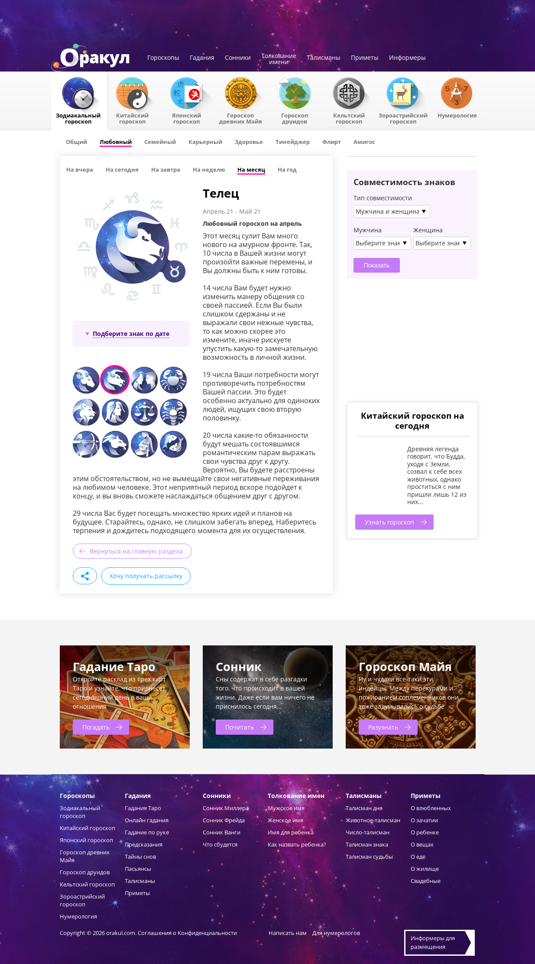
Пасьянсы (138, 869)
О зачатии (424, 820)
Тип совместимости (382, 198)
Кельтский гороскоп (349, 117)
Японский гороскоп (186, 117)
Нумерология (457, 114)
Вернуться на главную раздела (136, 551)
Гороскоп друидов (85, 872)
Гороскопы (163, 58)
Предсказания (143, 844)
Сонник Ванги (221, 832)
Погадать (96, 727)
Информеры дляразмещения (433, 942)
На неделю (209, 169)
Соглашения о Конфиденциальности (188, 933)
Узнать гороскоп (389, 522)
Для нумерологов (336, 933)
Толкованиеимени (278, 59)
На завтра (165, 169)
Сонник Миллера (226, 808)
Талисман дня (364, 808)
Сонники (238, 58)
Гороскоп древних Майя (240, 117)
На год (287, 169)
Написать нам (288, 933)
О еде (418, 856)
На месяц (251, 169)
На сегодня (122, 169)
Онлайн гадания (147, 820)
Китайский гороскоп (132, 117)
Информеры (407, 58)
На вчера (79, 169)
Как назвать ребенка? (297, 844)
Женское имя (285, 820)
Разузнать (383, 727)
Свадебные (426, 881)
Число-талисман (367, 832)
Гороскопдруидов (294, 117)
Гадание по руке (147, 832)
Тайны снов (140, 856)
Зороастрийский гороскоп (403, 117)
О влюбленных (431, 808)
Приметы (365, 58)
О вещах (422, 844)
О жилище (425, 869)
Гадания (202, 58)
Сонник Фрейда (224, 820)
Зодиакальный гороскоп (78, 117)
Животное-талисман (373, 820)
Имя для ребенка (291, 832)
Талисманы (323, 58)
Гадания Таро (143, 808)
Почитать (239, 727)
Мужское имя (286, 808)
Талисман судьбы (369, 856)
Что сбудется (220, 844)
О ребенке (425, 832)
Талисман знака (367, 844)
